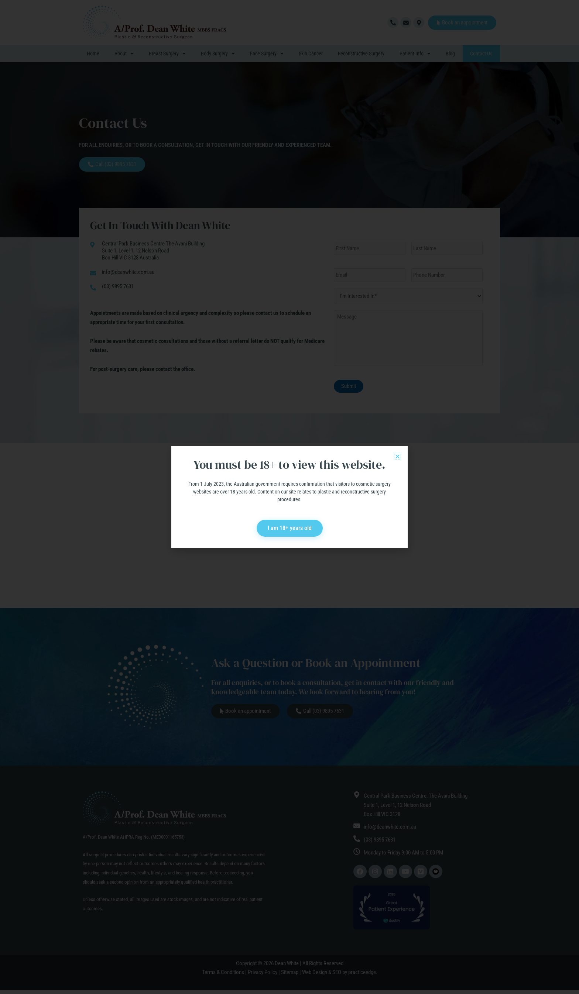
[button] (397, 456)
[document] (289, 497)
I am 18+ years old (290, 528)
